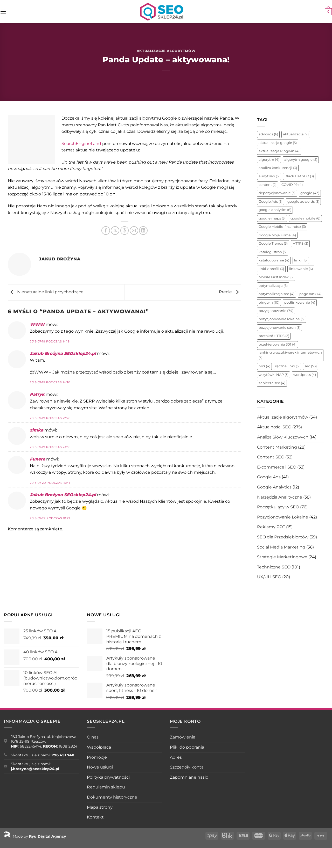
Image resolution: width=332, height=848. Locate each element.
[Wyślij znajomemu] (134, 230)
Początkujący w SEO (278, 507)
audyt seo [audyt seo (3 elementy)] (269, 176)
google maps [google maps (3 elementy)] (272, 218)
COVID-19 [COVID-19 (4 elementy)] (292, 185)
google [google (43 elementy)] (309, 193)
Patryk (37, 394)
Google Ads (269, 476)
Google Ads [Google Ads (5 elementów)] (270, 201)
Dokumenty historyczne (112, 797)
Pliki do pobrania (187, 747)
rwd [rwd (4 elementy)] (264, 366)
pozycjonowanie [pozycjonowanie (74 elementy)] (276, 311)
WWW (37, 324)
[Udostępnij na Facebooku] (105, 230)
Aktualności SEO (274, 427)
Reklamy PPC (271, 526)
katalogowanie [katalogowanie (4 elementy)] (274, 260)
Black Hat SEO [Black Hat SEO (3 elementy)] (299, 176)
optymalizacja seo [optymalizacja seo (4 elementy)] (276, 294)
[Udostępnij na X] (115, 230)
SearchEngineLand (81, 143)
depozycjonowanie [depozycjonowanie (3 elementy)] (277, 193)
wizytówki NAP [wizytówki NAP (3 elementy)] (273, 375)
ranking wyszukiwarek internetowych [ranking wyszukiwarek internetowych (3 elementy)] (290, 355)
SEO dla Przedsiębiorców (282, 537)
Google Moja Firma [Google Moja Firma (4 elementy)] (277, 235)
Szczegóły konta (187, 767)
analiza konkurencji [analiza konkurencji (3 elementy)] (278, 168)
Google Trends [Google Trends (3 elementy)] (273, 243)
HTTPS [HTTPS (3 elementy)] (300, 243)
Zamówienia (182, 737)
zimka (36, 430)
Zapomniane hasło (189, 777)
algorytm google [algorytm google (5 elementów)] (300, 160)
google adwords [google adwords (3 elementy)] (303, 201)
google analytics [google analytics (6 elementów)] (275, 210)
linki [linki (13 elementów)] (301, 260)
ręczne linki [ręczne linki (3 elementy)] (287, 366)
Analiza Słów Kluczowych (282, 437)
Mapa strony (100, 807)
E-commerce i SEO (276, 467)
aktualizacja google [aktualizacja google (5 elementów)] (278, 143)
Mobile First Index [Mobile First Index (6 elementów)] (276, 277)
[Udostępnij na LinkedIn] (143, 230)
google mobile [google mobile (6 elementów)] (305, 218)
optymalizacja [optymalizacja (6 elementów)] (273, 286)
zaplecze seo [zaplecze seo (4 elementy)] (272, 383)
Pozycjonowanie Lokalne (282, 517)
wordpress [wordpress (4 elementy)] (304, 375)
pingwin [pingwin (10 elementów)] (269, 302)
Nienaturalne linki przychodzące (46, 292)
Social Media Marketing (281, 547)
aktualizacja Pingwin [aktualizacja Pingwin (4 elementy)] (279, 151)
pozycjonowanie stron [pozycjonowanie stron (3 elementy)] (279, 328)
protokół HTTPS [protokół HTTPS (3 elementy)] (274, 336)
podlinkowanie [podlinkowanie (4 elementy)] (299, 302)
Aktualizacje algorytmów (166, 51)
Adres (176, 757)
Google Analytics (274, 487)
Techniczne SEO (273, 567)
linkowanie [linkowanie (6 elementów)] (301, 269)
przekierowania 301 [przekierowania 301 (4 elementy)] (277, 344)
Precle (230, 292)
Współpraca (99, 747)
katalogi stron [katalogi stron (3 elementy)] (273, 252)
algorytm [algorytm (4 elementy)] (269, 160)
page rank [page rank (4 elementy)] (310, 294)
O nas (93, 737)
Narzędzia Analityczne (279, 497)
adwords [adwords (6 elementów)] (268, 134)
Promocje (97, 757)
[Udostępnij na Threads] (124, 230)
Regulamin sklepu (106, 787)
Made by (35, 836)
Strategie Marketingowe (282, 556)
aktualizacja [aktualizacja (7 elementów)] (296, 134)
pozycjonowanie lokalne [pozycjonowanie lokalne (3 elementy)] (282, 319)
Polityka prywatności (108, 777)
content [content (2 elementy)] (267, 185)
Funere (37, 459)
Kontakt (95, 817)
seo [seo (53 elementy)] (311, 366)
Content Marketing (277, 447)
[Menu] (3, 11)
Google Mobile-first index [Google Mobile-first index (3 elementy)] (282, 227)
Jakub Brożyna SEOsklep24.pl (63, 353)
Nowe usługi (100, 767)
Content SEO (270, 457)
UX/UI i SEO (269, 576)
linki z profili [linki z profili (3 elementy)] (271, 269)
